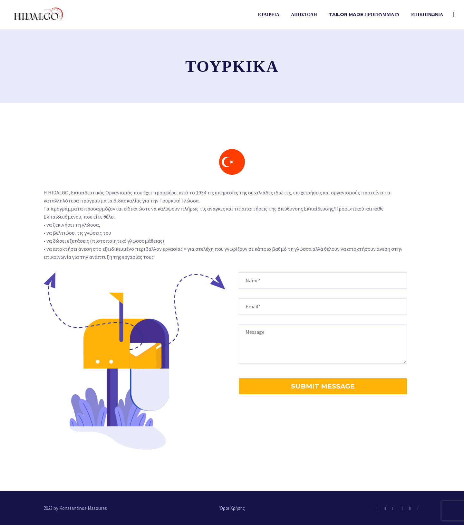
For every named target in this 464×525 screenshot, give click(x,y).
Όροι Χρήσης (232, 508)
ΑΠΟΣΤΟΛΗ (304, 14)
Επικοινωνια (427, 14)
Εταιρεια (268, 14)
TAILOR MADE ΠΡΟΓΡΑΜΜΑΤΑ (364, 14)
